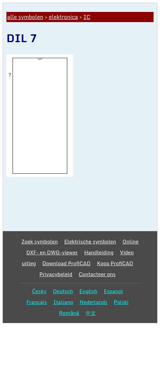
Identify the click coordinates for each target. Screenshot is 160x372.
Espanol (113, 291)
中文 (91, 313)
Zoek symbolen (39, 241)
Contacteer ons (97, 274)
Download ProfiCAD (66, 263)
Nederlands (93, 302)
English (88, 291)
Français (36, 302)
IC (87, 17)
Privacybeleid (55, 274)
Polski (121, 302)
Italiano (63, 302)
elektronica (63, 17)
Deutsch (63, 291)
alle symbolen (25, 17)
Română (69, 313)
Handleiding (98, 252)
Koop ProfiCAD (115, 263)
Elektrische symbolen (90, 241)
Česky (39, 291)
